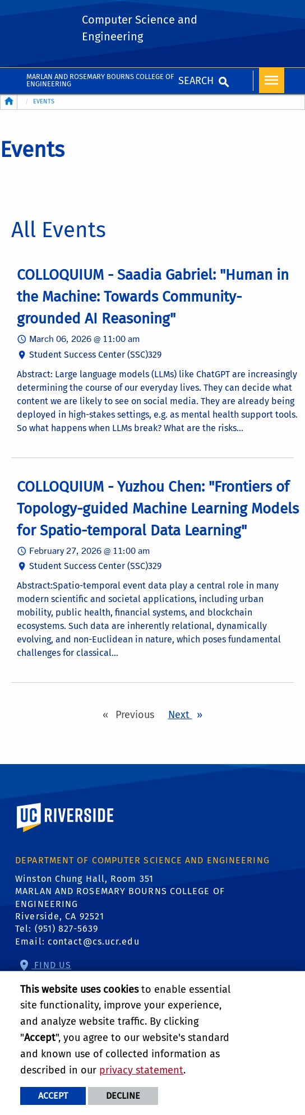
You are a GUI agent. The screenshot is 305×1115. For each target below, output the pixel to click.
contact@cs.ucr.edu (94, 941)
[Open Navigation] (271, 80)
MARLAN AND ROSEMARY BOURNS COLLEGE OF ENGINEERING (100, 80)
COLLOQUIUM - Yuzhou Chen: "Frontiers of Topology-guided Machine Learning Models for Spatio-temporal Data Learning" (158, 508)
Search (196, 81)
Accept (53, 1095)
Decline (123, 1095)
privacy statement (141, 1070)
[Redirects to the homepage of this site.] (9, 102)
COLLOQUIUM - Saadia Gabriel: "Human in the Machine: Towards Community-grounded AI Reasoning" (153, 296)
